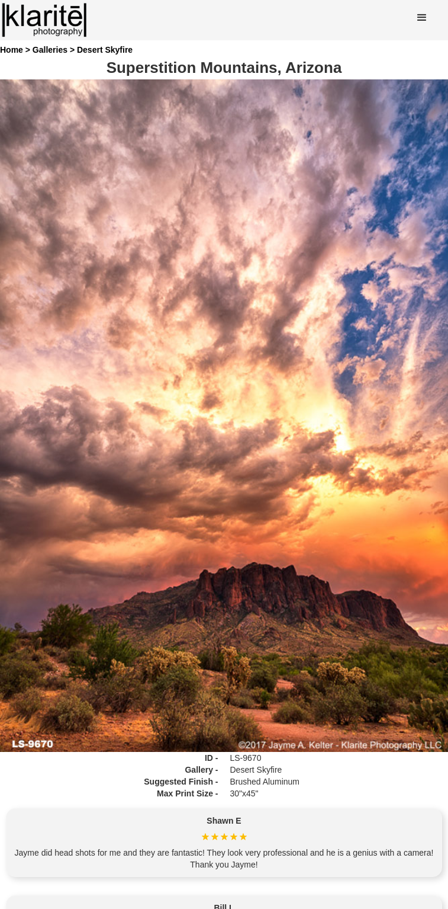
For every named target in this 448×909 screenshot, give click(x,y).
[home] (44, 20)
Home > (16, 50)
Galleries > (55, 50)
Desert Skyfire (105, 50)
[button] (422, 18)
